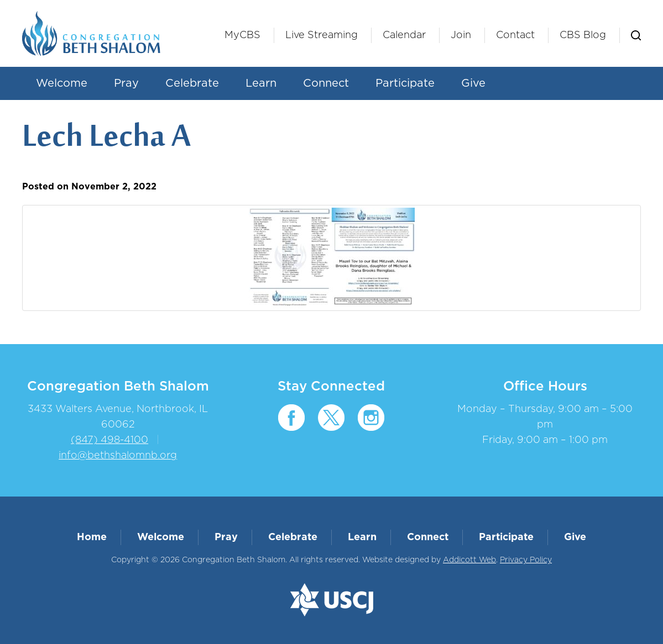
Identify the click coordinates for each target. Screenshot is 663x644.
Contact (515, 35)
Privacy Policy (526, 560)
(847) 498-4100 (109, 440)
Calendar (404, 35)
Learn (261, 83)
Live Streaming (321, 35)
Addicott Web (469, 560)
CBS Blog (583, 35)
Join (461, 35)
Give (473, 83)
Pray (126, 83)
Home (92, 537)
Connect (326, 83)
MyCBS (242, 35)
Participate (405, 83)
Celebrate (192, 83)
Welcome (61, 83)
